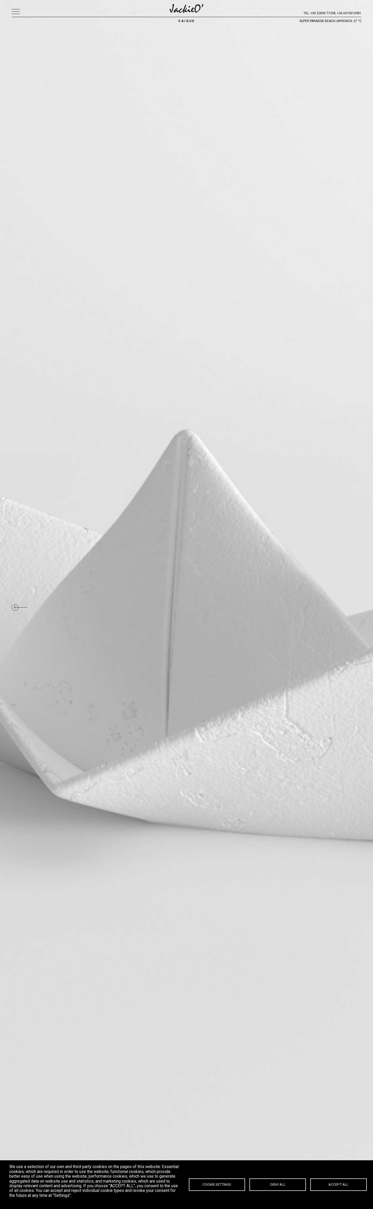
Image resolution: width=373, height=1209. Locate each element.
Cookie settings (217, 1184)
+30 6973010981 (349, 13)
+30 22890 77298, (323, 13)
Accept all (338, 1184)
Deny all (277, 1184)
